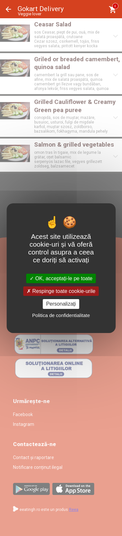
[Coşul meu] (112, 9)
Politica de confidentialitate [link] (61, 315)
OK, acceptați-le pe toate (61, 278)
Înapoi (8, 9)
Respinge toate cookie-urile (61, 291)
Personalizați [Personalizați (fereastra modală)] (61, 304)
